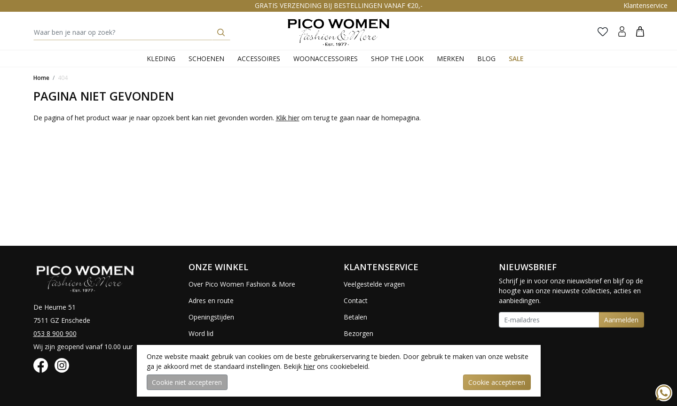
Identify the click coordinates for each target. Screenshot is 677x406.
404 (63, 78)
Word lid (201, 333)
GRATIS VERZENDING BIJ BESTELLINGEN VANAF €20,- (339, 5)
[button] (640, 31)
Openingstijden (211, 316)
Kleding (161, 58)
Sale (516, 58)
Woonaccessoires (325, 58)
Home (41, 78)
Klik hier (287, 117)
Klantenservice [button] (645, 5)
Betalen (355, 316)
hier (309, 366)
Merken (450, 58)
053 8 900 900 (55, 333)
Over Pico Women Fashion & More (242, 284)
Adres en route (211, 300)
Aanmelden (621, 319)
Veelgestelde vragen (374, 284)
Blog (486, 58)
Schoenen (206, 58)
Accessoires (258, 58)
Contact (356, 300)
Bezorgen (358, 333)
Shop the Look (397, 58)
